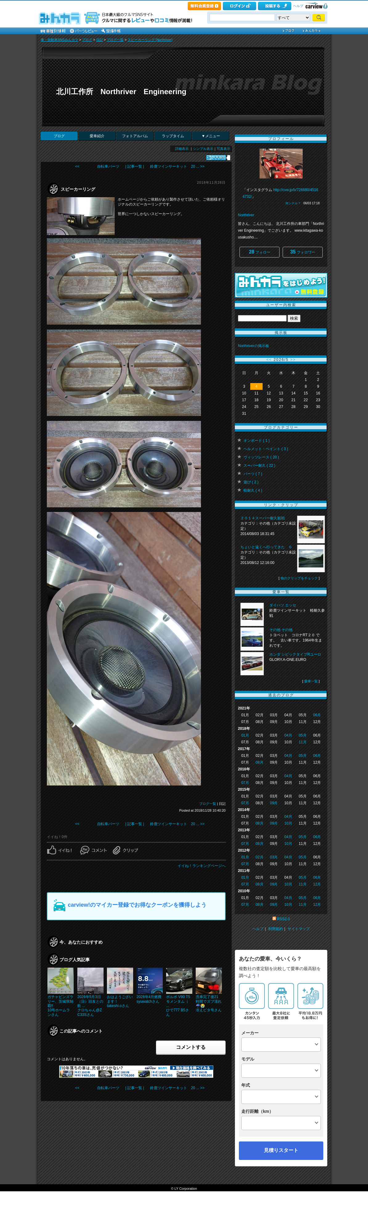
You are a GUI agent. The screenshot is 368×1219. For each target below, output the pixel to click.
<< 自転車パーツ (97, 166)
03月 (274, 857)
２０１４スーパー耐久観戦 (262, 518)
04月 (288, 735)
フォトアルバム (135, 136)
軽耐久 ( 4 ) (252, 490)
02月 (259, 857)
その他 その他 (280, 630)
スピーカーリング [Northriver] (150, 40)
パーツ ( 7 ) (252, 474)
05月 (302, 735)
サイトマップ (299, 929)
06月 (317, 715)
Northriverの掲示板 (253, 346)
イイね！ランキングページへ (202, 866)
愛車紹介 (97, 136)
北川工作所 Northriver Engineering (121, 91)
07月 (245, 783)
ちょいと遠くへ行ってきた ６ (266, 547)
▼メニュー (211, 136)
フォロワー (302, 251)
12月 (317, 884)
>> (293, 360)
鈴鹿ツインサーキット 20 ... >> (177, 166)
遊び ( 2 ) (251, 482)
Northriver (246, 215)
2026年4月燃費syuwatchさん (149, 999)
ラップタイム (173, 136)
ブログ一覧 (115, 40)
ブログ (87, 40)
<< (269, 360)
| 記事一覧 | (134, 166)
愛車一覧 (311, 681)
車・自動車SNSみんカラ (59, 40)
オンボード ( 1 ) (256, 440)
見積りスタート (281, 1150)
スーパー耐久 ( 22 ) (259, 465)
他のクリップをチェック (299, 578)
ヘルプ (298, 6)
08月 (259, 762)
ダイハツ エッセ (282, 605)
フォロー (259, 251)
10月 (288, 823)
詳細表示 (182, 148)
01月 (245, 735)
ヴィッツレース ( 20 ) (261, 457)
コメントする (191, 1047)
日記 (99, 40)
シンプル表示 (203, 148)
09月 (274, 803)
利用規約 (275, 929)
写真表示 (223, 148)
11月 (302, 742)
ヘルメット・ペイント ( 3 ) (265, 449)
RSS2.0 (283, 919)
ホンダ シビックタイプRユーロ (295, 654)
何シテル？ (293, 203)
